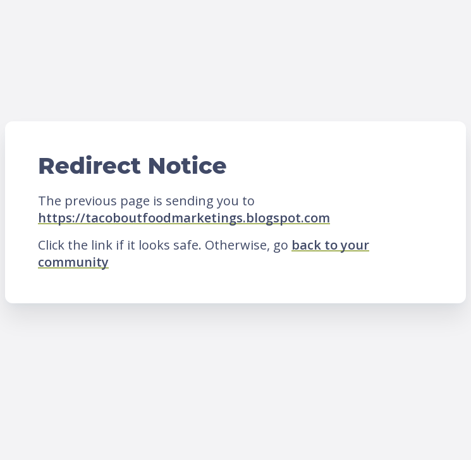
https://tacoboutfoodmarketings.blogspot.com (184, 217)
